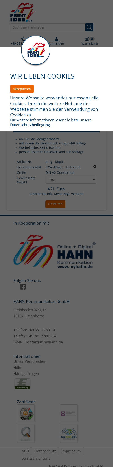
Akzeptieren (22, 89)
